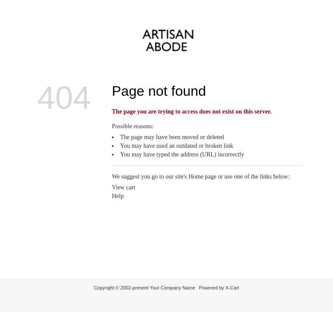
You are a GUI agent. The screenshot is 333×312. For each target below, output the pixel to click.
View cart (123, 187)
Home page (202, 176)
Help (118, 196)
